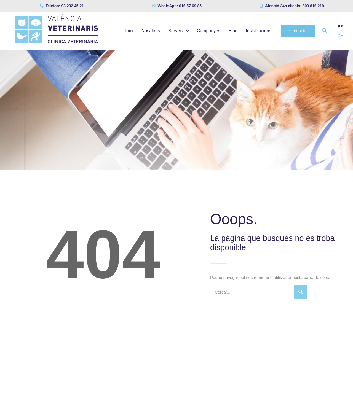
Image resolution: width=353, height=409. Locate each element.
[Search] (300, 292)
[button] (324, 30)
